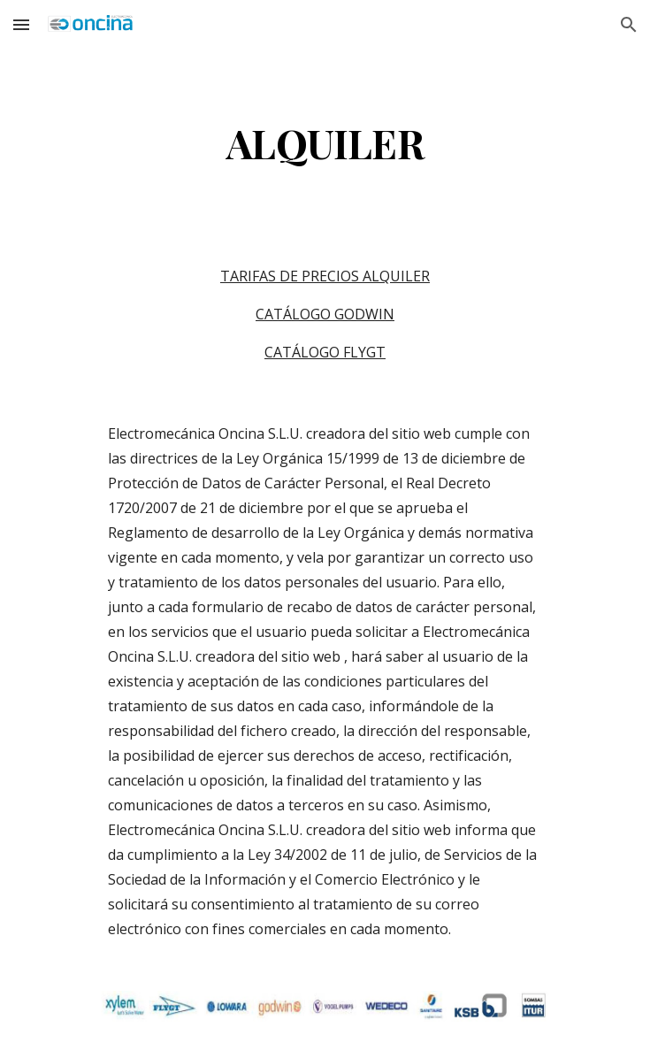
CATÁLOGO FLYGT (325, 352)
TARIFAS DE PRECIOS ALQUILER (325, 276)
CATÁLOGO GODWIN (325, 314)
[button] (21, 24)
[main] (325, 142)
